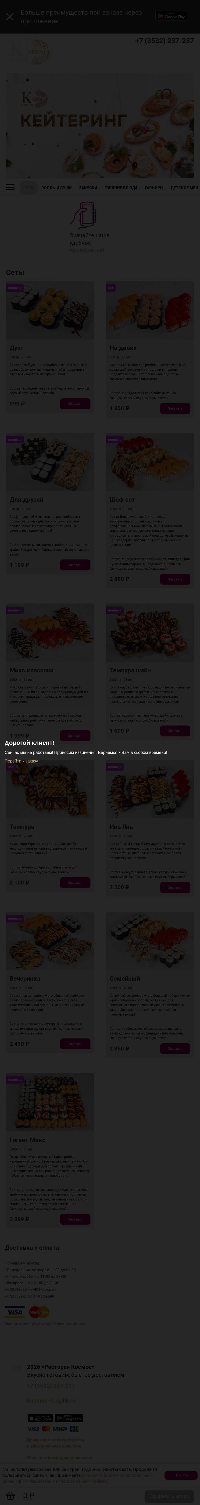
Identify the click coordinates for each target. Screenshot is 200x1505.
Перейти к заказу (21, 761)
